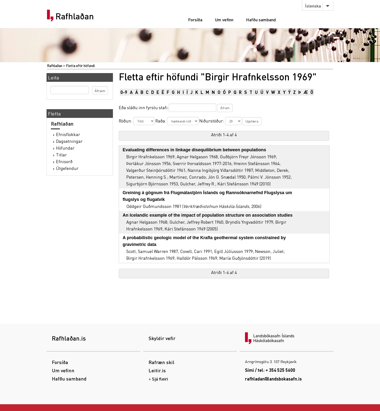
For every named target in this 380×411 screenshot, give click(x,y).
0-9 (123, 92)
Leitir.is (157, 370)
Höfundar (65, 148)
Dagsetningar (69, 141)
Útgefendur (67, 168)
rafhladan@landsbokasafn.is (273, 378)
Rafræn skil (161, 362)
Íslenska (313, 5)
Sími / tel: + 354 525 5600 (270, 370)
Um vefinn (224, 19)
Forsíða (195, 19)
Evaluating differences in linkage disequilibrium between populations (194, 149)
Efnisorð (64, 161)
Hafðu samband (261, 19)
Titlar (61, 154)
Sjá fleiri (160, 378)
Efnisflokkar (68, 134)
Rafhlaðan (74, 16)
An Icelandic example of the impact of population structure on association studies (208, 215)
